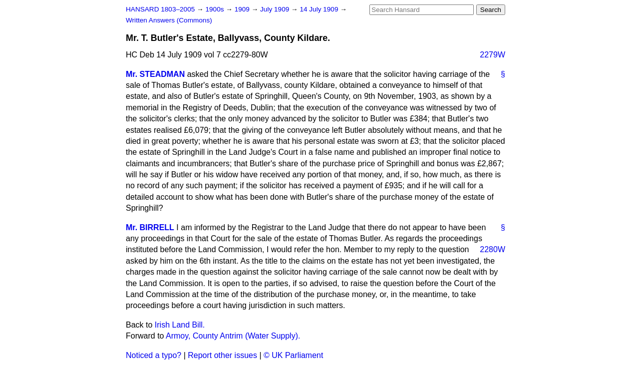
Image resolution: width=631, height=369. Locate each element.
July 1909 (275, 9)
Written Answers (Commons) (169, 20)
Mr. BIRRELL (150, 227)
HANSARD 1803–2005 (160, 9)
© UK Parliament (293, 355)
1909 (243, 9)
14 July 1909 (320, 9)
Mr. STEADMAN (155, 74)
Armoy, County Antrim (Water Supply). (233, 336)
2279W (492, 54)
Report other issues (222, 355)
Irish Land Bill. (180, 325)
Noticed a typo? (153, 355)
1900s (215, 9)
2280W (492, 249)
